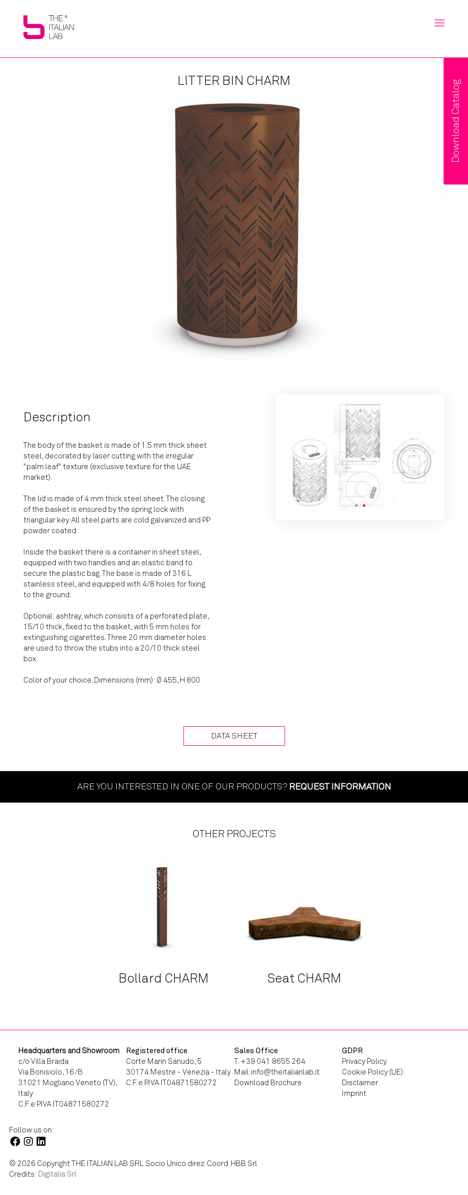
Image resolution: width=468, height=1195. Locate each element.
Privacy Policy (364, 1061)
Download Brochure (268, 1082)
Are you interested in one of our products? (234, 786)
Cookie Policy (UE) (372, 1072)
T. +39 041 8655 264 (269, 1061)
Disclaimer (360, 1082)
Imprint (354, 1093)
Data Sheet (234, 736)
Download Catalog (455, 121)
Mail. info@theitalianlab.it (277, 1072)
